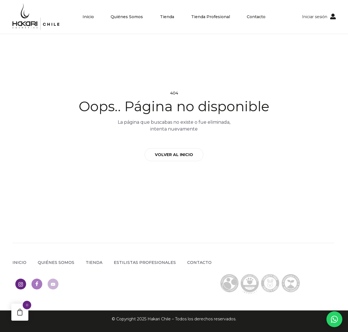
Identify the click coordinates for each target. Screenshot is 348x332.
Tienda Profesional (210, 16)
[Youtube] (53, 284)
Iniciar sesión (314, 16)
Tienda (167, 16)
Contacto (256, 16)
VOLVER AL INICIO (174, 154)
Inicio (88, 16)
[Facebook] (36, 284)
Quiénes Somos (127, 16)
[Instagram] (20, 284)
